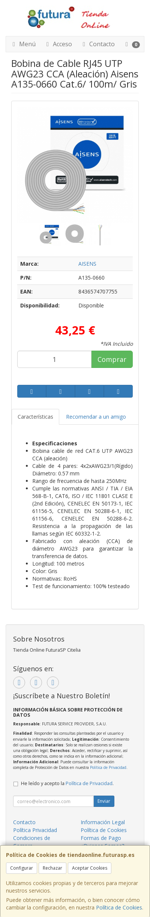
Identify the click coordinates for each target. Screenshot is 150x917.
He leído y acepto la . (67, 783)
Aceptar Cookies (89, 868)
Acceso (58, 44)
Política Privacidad (35, 830)
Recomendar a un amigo (96, 416)
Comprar (112, 359)
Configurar (21, 868)
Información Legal (103, 822)
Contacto (97, 44)
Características (35, 416)
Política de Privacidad (108, 767)
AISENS (87, 263)
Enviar (104, 801)
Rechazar (52, 868)
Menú (23, 44)
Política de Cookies (119, 907)
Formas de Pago (101, 837)
